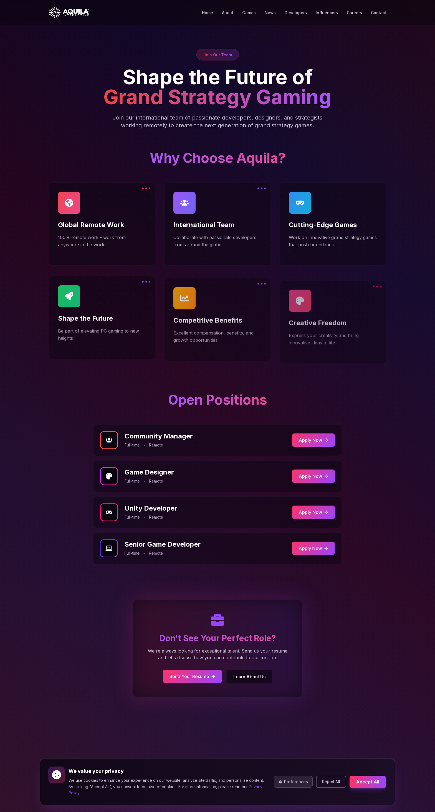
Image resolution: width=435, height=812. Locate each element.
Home (207, 12)
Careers (354, 11)
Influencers (327, 12)
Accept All (367, 782)
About (227, 12)
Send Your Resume (193, 674)
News (270, 12)
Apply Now (311, 440)
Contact (378, 9)
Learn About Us (247, 675)
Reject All (331, 781)
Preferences (293, 781)
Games (249, 12)
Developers (296, 12)
